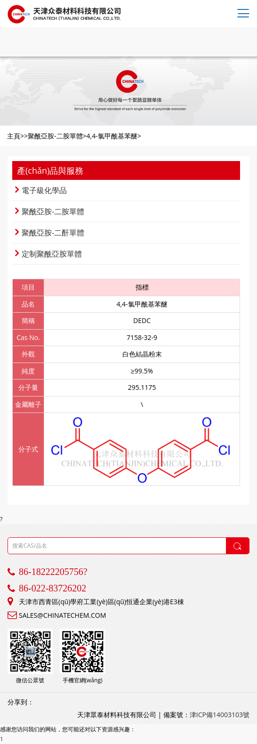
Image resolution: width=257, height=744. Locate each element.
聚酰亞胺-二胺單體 (49, 211)
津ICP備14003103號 (219, 714)
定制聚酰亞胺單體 (48, 254)
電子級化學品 (41, 190)
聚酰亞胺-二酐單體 (49, 232)
